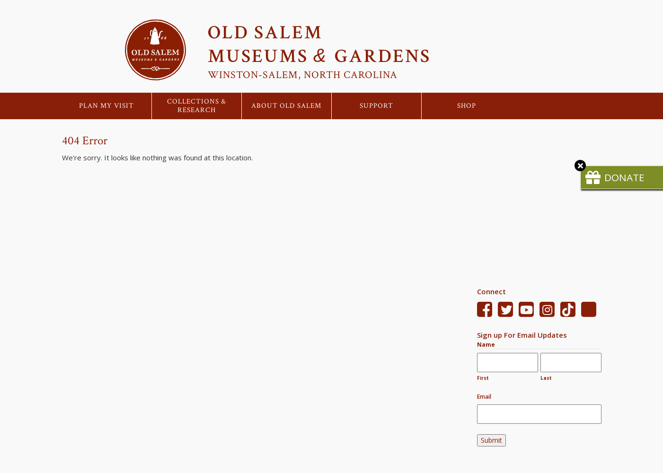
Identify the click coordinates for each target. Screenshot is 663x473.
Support (376, 106)
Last (546, 378)
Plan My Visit (106, 106)
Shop (466, 106)
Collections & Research (196, 105)
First (483, 378)
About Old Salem (286, 106)
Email (484, 397)
